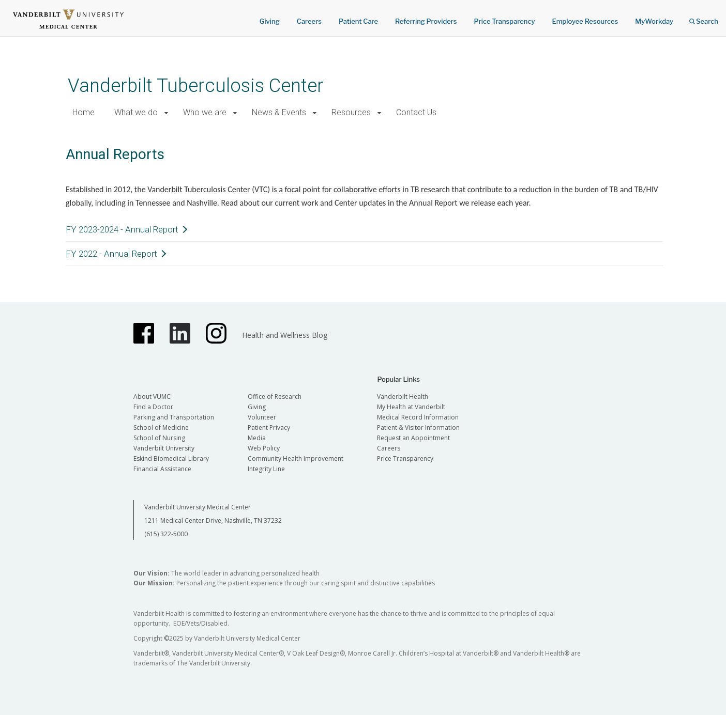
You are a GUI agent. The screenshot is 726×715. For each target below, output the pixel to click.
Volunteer (262, 417)
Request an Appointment (413, 437)
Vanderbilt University (163, 448)
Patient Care (358, 21)
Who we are (204, 112)
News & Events (279, 112)
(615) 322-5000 (166, 534)
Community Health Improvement (295, 458)
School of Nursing (159, 437)
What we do (136, 112)
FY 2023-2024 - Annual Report (122, 229)
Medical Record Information (418, 417)
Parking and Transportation (173, 417)
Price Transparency (504, 21)
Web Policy (264, 448)
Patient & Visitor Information (418, 427)
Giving (270, 21)
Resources (351, 112)
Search (703, 17)
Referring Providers (426, 21)
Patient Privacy (269, 427)
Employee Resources (585, 21)
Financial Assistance (162, 468)
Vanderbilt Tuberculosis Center (196, 85)
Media (257, 437)
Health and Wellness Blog (284, 335)
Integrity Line (266, 468)
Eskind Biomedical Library (171, 458)
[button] (166, 113)
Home (83, 112)
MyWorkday (654, 21)
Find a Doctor (153, 406)
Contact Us (416, 112)
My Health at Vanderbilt (411, 406)
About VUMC (152, 396)
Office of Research (274, 396)
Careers (309, 21)
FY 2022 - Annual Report (111, 253)
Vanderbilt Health (402, 396)
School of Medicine (161, 427)
